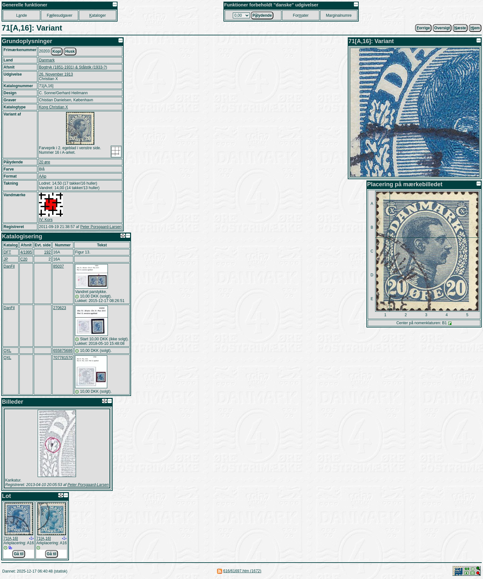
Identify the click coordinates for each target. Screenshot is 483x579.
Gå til (19, 554)
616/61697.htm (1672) (242, 571)
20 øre (44, 162)
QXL (7, 350)
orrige (423, 28)
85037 (58, 266)
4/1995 (26, 252)
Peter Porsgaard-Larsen (100, 227)
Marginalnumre (339, 15)
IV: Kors (45, 219)
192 (47, 252)
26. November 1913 (56, 74)
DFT (7, 252)
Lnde (21, 15)
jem (475, 28)
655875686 (62, 350)
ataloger (97, 15)
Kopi (56, 51)
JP (6, 259)
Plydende (262, 15)
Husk (70, 51)
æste (460, 28)
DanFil (9, 266)
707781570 (62, 357)
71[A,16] (11, 538)
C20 (23, 259)
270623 (59, 308)
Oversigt (442, 28)
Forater (301, 15)
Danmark (47, 60)
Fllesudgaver (59, 15)
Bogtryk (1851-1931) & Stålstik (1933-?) (73, 67)
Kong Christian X (53, 107)
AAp (42, 176)
